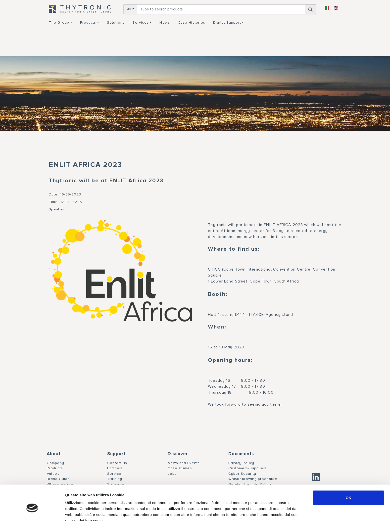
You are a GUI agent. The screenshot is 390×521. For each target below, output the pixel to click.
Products (88, 22)
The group (59, 22)
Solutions (116, 22)
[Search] (221, 9)
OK (348, 472)
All (129, 9)
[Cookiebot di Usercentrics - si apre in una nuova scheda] (32, 511)
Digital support (227, 22)
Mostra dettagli (261, 511)
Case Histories (191, 22)
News (164, 22)
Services (141, 22)
